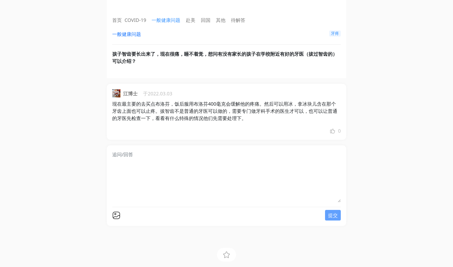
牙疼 (335, 33)
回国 (205, 20)
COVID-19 (135, 20)
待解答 (238, 20)
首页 (117, 20)
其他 (220, 20)
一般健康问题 (166, 20)
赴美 (190, 20)
